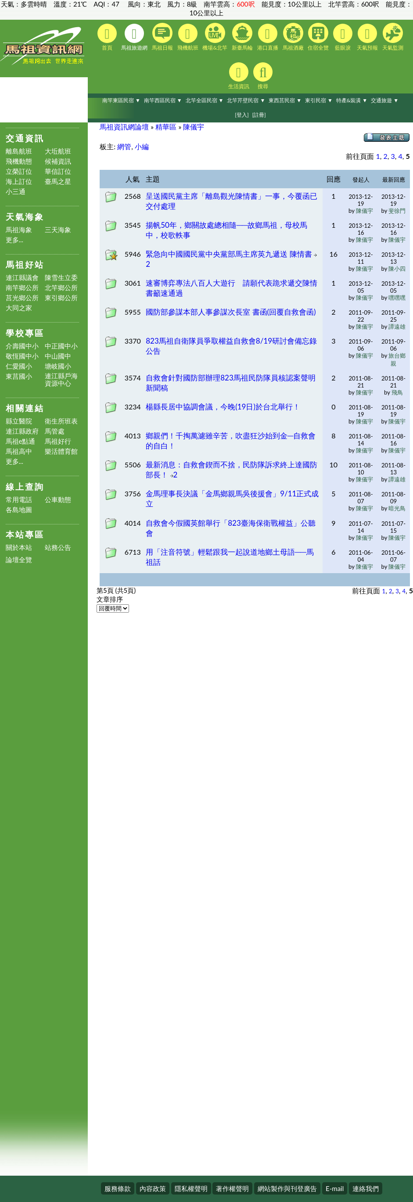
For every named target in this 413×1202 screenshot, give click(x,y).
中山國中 (58, 356)
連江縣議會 (22, 277)
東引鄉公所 (61, 297)
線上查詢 (25, 486)
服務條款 (117, 1188)
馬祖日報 (162, 37)
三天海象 (58, 229)
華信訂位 (58, 171)
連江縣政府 (22, 431)
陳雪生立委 (61, 277)
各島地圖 (19, 509)
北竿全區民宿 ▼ (205, 100)
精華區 (165, 126)
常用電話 (19, 499)
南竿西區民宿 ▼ (163, 100)
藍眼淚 (342, 37)
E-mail (335, 1188)
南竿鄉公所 (22, 287)
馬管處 (55, 431)
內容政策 (153, 1188)
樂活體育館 (61, 451)
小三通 (15, 191)
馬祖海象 (19, 229)
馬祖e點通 (21, 441)
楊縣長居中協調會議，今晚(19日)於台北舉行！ (223, 406)
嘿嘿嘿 (397, 297)
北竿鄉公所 (61, 287)
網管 (124, 146)
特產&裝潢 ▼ (352, 100)
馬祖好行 (58, 441)
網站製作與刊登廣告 (287, 1188)
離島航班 (19, 151)
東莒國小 (19, 376)
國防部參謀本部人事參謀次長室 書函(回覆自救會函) (231, 311)
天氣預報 (367, 37)
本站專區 (25, 534)
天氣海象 (25, 217)
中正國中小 (61, 346)
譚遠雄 (397, 326)
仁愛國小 (19, 366)
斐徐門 (397, 210)
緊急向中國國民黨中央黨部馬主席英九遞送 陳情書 (230, 253)
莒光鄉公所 (22, 297)
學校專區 (25, 333)
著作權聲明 (232, 1188)
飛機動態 (19, 161)
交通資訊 (25, 138)
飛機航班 (187, 37)
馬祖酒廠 (293, 37)
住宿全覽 (318, 37)
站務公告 (58, 547)
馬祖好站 (25, 264)
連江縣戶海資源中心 (61, 379)
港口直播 (267, 37)
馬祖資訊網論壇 (124, 126)
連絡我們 (365, 1188)
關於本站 (19, 547)
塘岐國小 (58, 366)
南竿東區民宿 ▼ (121, 100)
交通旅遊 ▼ (385, 100)
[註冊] (259, 114)
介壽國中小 (22, 346)
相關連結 (25, 408)
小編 (142, 146)
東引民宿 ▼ (319, 100)
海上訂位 (19, 181)
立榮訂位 (19, 171)
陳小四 (397, 268)
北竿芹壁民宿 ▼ (246, 100)
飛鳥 (397, 392)
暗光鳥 (397, 508)
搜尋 (263, 76)
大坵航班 (58, 151)
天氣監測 (392, 37)
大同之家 (19, 308)
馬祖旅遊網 (134, 37)
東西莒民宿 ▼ (285, 100)
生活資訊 (238, 76)
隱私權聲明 (191, 1188)
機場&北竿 (214, 37)
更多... (15, 240)
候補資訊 (58, 161)
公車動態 (58, 499)
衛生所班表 (61, 421)
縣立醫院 (19, 421)
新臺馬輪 (242, 37)
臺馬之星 (58, 181)
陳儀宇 (193, 126)
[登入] (241, 114)
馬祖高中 (19, 451)
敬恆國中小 (22, 356)
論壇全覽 (19, 559)
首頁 (107, 37)
